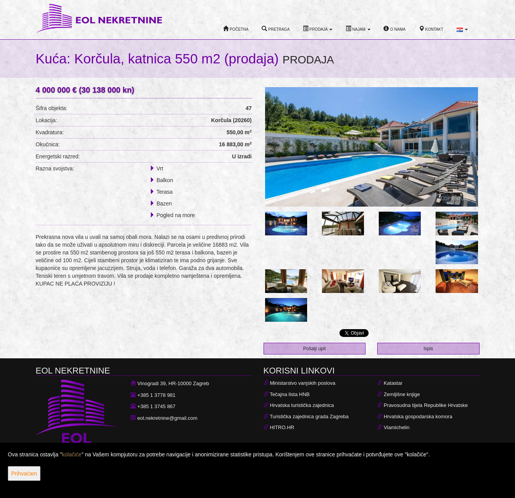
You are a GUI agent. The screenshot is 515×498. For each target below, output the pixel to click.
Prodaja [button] (317, 29)
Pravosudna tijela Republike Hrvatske (426, 405)
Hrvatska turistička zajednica (302, 405)
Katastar (393, 383)
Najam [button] (358, 29)
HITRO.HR (282, 427)
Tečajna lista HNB (290, 394)
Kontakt (431, 29)
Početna (235, 29)
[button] (462, 29)
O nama (394, 29)
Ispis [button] (428, 348)
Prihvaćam (24, 473)
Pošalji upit (314, 348)
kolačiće (72, 454)
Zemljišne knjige (402, 394)
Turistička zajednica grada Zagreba (309, 416)
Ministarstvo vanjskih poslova (302, 383)
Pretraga (276, 29)
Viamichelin (397, 427)
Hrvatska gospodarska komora (418, 416)
